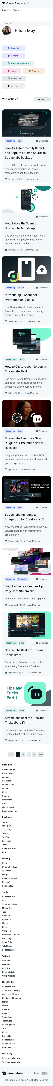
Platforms (14, 56)
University (13, 86)
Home (5, 10)
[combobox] (26, 23)
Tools (12, 71)
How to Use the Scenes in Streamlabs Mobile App (22, 226)
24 (34, 754)
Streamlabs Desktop (18, 63)
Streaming (14, 48)
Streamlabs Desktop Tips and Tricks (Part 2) (25, 652)
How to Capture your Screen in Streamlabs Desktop (25, 369)
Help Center (14, 78)
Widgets (34, 71)
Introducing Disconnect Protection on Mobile (21, 297)
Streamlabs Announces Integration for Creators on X (24, 517)
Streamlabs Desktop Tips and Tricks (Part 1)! (25, 720)
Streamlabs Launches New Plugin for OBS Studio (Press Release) (24, 443)
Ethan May (30, 179)
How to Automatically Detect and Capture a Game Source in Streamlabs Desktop (25, 152)
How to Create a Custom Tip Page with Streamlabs (24, 589)
